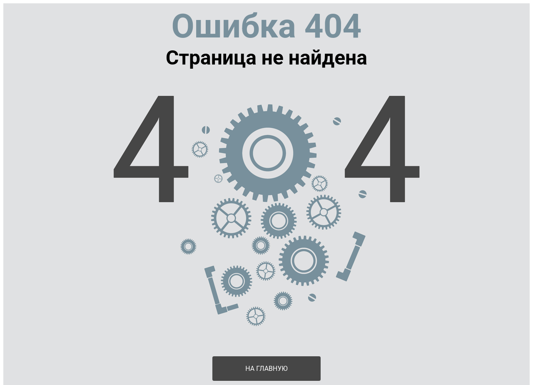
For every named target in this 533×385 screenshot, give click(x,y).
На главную (266, 369)
